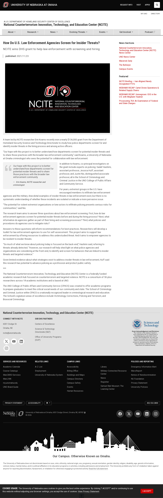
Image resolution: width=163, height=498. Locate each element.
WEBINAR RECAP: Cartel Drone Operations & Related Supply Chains (139, 89)
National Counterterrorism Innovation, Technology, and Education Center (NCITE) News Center (137, 50)
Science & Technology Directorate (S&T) (45, 330)
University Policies (139, 387)
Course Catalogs (10, 371)
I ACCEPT (146, 491)
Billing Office (72, 371)
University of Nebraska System (49, 375)
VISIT (139, 5)
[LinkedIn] (21, 341)
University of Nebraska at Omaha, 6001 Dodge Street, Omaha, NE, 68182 (56, 412)
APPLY (147, 5)
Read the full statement (98, 469)
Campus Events (126, 69)
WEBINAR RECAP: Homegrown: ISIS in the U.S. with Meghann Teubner (138, 95)
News (103, 378)
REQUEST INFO (126, 5)
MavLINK (7, 379)
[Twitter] (6, 341)
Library (104, 367)
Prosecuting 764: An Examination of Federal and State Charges (138, 102)
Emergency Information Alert (143, 367)
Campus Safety (74, 383)
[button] (11, 32)
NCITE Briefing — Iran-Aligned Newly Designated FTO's (135, 82)
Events (70, 387)
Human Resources (75, 391)
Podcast (149, 32)
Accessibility (73, 367)
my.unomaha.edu (10, 383)
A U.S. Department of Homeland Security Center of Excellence (37, 21)
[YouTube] (14, 341)
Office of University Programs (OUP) (48, 338)
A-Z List (38, 367)
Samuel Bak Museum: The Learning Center (112, 387)
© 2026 (29, 415)
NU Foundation (137, 379)
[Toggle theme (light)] (47, 403)
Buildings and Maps (76, 375)
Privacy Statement (139, 383)
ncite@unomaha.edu (12, 333)
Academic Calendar (11, 367)
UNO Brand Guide (10, 387)
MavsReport (136, 371)
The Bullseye (125, 65)
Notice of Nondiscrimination (143, 375)
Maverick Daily (125, 61)
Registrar (105, 382)
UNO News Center (127, 57)
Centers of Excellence (45, 324)
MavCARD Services (12, 375)
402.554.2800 (152, 403)
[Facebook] (120, 413)
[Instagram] (6, 348)
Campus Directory (75, 379)
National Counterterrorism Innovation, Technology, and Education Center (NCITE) (56, 25)
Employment (40, 371)
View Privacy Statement (88, 491)
